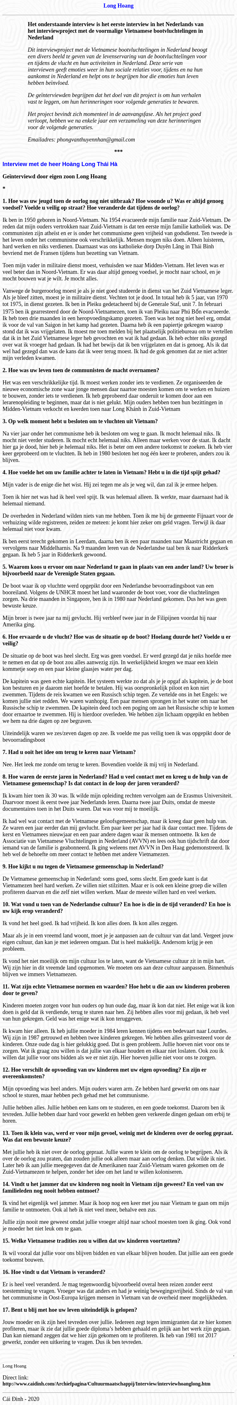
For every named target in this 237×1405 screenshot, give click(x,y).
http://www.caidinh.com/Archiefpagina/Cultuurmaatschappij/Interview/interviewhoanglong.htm (106, 1383)
